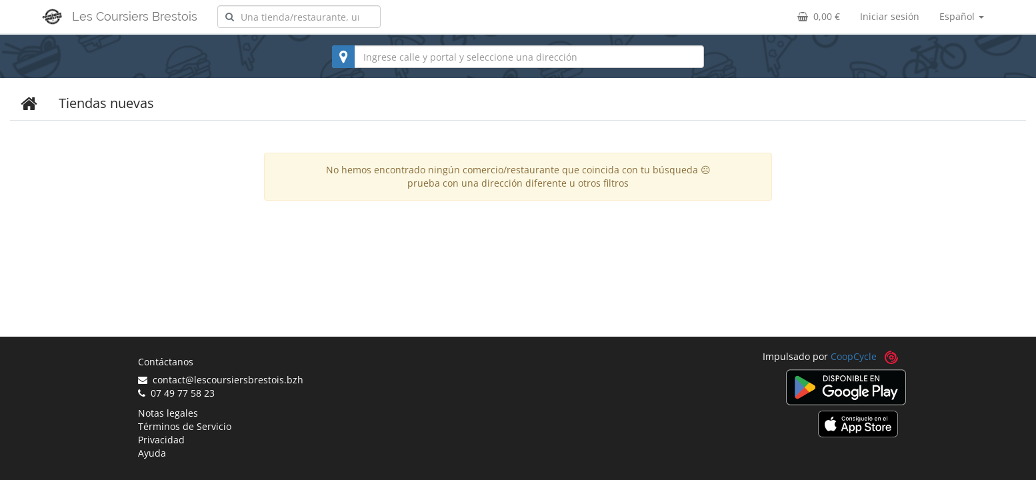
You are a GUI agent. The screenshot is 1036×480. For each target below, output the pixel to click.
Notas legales (168, 413)
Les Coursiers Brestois (134, 16)
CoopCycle (854, 356)
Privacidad (161, 439)
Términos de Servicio (184, 426)
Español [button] (961, 16)
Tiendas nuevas (106, 103)
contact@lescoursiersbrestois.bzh (220, 379)
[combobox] (299, 16)
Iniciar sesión (889, 16)
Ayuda (152, 453)
